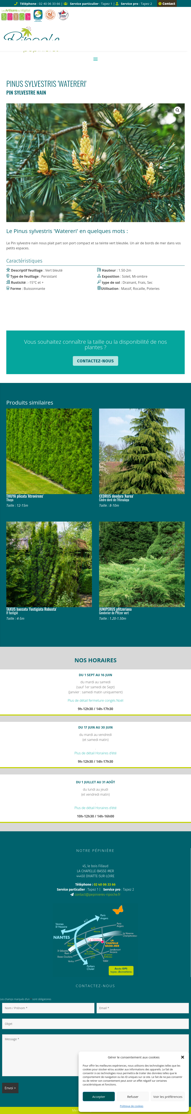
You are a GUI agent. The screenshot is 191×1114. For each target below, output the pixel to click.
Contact (166, 3)
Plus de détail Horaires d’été (96, 753)
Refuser (133, 1096)
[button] (183, 1057)
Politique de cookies (131, 1106)
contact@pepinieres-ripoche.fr (97, 895)
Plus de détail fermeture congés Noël (95, 700)
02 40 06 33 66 (104, 884)
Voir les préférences (167, 1096)
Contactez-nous (95, 360)
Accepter (98, 1096)
